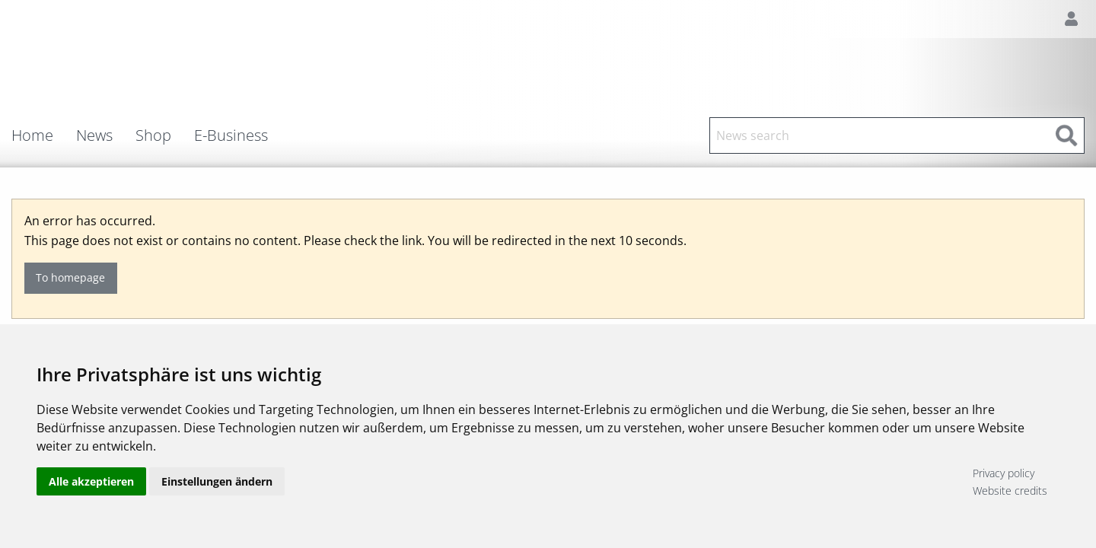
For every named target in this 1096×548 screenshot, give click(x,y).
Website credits (1010, 490)
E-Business (231, 135)
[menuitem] (43, 135)
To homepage (70, 277)
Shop (153, 135)
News (94, 135)
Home (32, 135)
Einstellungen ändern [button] (216, 481)
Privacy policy (1003, 473)
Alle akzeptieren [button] (91, 481)
